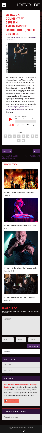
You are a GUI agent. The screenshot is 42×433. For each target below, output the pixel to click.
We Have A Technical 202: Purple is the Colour (20, 225)
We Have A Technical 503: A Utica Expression (19, 297)
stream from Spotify (18, 109)
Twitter (7, 364)
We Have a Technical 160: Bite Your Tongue (19, 192)
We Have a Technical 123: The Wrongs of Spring (21, 268)
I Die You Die (16, 37)
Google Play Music (18, 106)
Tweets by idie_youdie (11, 416)
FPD (32, 427)
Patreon (34, 389)
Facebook (9, 370)
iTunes (10, 106)
